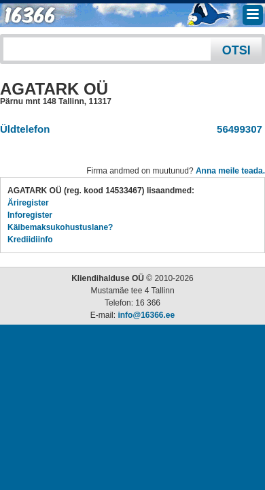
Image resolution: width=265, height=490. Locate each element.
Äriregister (28, 203)
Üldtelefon (25, 129)
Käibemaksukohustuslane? (60, 227)
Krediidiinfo (30, 239)
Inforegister (29, 215)
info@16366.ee (146, 315)
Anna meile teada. (230, 171)
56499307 (236, 129)
